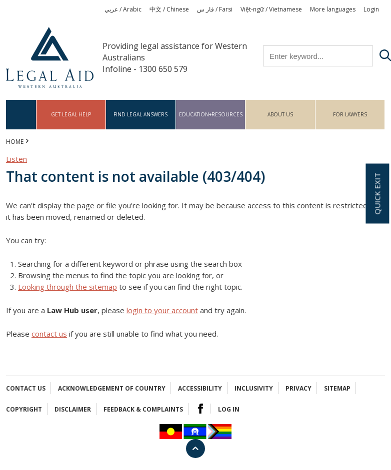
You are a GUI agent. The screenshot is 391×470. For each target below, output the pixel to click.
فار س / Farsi (214, 9)
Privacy (299, 388)
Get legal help (71, 114)
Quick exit (377, 193)
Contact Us (26, 388)
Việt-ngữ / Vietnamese (271, 9)
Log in (229, 409)
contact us (49, 334)
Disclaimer (72, 409)
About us (280, 114)
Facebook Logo (201, 409)
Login (371, 9)
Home (21, 114)
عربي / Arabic (123, 9)
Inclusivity (253, 388)
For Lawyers (350, 114)
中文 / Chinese (169, 9)
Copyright (24, 409)
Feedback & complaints (143, 409)
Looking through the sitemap (67, 287)
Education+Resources (210, 114)
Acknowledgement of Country (112, 388)
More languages (333, 9)
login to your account (162, 310)
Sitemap (337, 388)
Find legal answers (141, 114)
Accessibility (200, 388)
